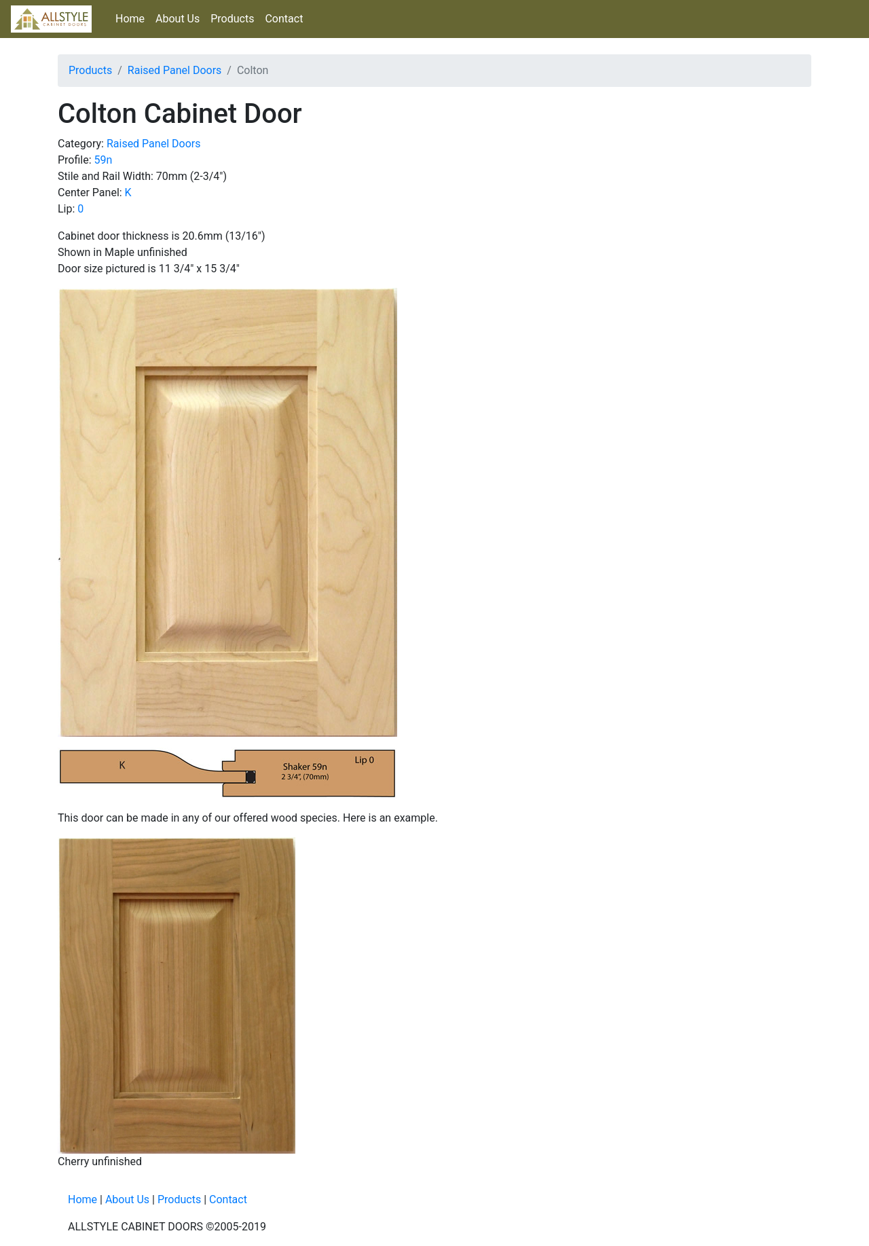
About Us (177, 18)
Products (232, 18)
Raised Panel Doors (175, 70)
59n (103, 159)
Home (130, 18)
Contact (284, 18)
